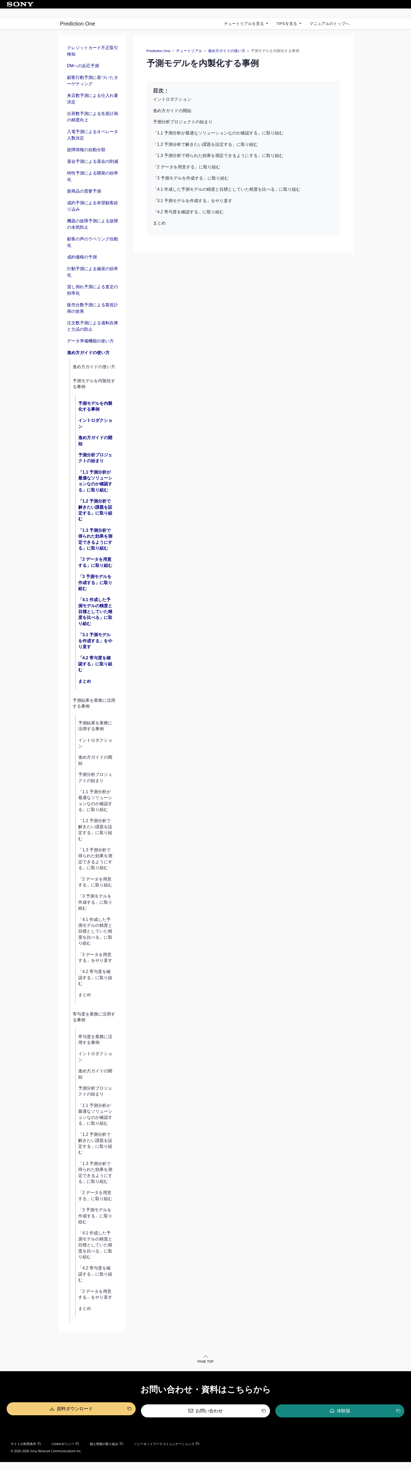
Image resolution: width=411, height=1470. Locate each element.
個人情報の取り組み (106, 1452)
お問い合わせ (209, 1419)
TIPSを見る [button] (287, 23)
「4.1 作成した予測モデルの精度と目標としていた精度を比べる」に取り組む (95, 621)
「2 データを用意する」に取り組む (95, 572)
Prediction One (77, 24)
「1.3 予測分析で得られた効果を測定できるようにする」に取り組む (95, 549)
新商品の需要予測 (84, 201)
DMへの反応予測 (83, 75)
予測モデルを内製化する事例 (94, 393)
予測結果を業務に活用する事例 (94, 713)
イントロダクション (95, 433)
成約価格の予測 (82, 267)
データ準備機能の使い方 (90, 351)
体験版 (288, 1419)
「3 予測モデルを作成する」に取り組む (95, 592)
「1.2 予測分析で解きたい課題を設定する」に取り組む (95, 519)
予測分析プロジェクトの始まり (95, 467)
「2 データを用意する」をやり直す (95, 967)
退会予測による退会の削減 (92, 171)
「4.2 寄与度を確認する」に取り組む (95, 673)
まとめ (84, 691)
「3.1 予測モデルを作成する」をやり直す (95, 650)
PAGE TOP (205, 1372)
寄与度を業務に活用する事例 (94, 1026)
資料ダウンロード (130, 1419)
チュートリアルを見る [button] (244, 23)
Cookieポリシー (65, 1452)
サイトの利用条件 (26, 1452)
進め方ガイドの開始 (95, 450)
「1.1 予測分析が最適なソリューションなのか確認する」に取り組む (95, 490)
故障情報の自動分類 (86, 159)
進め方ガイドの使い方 (88, 362)
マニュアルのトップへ (329, 23)
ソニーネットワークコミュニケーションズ (166, 1452)
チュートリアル (189, 61)
